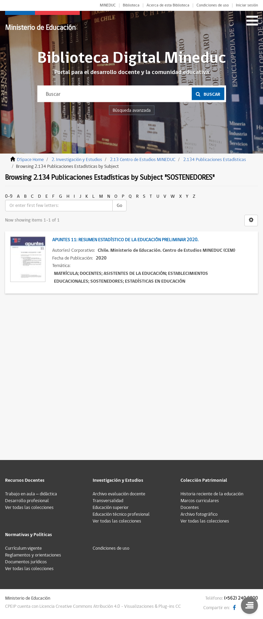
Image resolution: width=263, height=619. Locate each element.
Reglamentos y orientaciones (33, 555)
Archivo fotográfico (199, 514)
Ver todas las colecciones (29, 507)
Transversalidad (108, 500)
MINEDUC (108, 5)
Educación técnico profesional (121, 514)
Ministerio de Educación (40, 28)
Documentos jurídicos (26, 562)
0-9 (9, 196)
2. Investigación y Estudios (77, 159)
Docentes (190, 507)
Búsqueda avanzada (132, 110)
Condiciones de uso (212, 5)
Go (119, 205)
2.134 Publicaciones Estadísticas (214, 159)
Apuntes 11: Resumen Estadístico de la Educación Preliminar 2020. (125, 239)
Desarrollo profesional (27, 500)
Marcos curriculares (200, 500)
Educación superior (111, 507)
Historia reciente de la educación (212, 494)
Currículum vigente (23, 548)
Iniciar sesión (247, 5)
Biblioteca (131, 5)
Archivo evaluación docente (119, 494)
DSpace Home (30, 159)
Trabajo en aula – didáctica (31, 494)
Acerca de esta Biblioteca (168, 5)
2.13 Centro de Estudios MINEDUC (142, 159)
